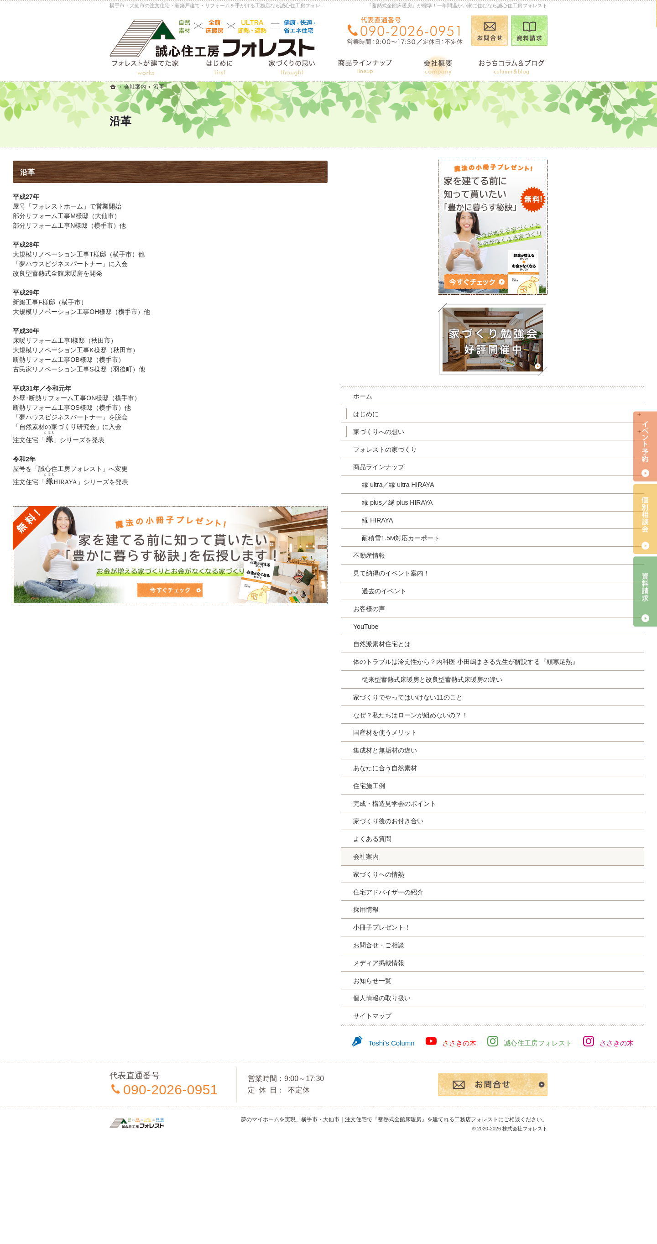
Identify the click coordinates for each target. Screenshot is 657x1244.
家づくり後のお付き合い (485, 861)
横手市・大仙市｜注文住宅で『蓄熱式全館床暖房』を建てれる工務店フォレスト (399, 1222)
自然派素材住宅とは (478, 644)
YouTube (462, 626)
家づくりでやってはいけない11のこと (495, 725)
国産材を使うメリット (482, 772)
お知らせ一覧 (469, 1020)
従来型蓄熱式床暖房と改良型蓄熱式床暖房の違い (500, 699)
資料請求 (529, 31)
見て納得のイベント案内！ (488, 573)
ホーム (459, 396)
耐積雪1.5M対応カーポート (498, 538)
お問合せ (489, 31)
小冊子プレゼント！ (478, 967)
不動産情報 (466, 555)
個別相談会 (645, 519)
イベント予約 (645, 447)
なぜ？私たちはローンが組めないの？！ (494, 751)
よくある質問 (469, 879)
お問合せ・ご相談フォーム (493, 1187)
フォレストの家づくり (482, 449)
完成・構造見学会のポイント (491, 843)
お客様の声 (466, 608)
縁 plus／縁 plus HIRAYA (494, 502)
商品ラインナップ (475, 466)
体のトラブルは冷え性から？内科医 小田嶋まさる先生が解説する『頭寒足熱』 (495, 669)
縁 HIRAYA (474, 520)
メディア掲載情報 (475, 1002)
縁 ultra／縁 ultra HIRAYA (495, 484)
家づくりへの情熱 (475, 914)
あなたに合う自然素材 (482, 808)
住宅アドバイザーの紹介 (485, 932)
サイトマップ (469, 1056)
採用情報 (462, 949)
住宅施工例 (466, 825)
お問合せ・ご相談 (475, 985)
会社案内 (462, 896)
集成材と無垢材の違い (482, 790)
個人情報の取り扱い (478, 1038)
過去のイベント (481, 591)
